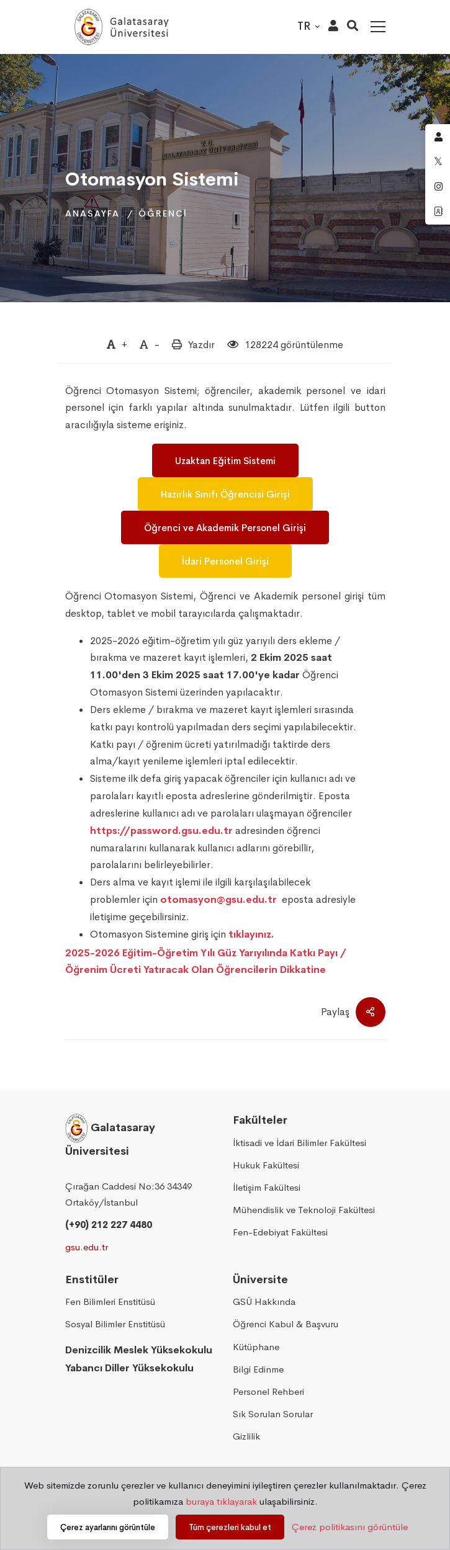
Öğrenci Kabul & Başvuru (285, 1324)
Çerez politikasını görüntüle (350, 1527)
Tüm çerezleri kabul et (230, 1527)
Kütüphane (256, 1347)
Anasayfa (92, 213)
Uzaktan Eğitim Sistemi (225, 461)
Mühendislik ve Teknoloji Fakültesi (304, 1210)
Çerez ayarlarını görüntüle (107, 1527)
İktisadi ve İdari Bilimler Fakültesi (299, 1143)
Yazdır (201, 344)
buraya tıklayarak (221, 1501)
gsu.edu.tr (86, 1247)
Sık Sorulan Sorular (273, 1414)
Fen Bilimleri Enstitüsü (110, 1301)
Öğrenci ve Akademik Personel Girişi (225, 528)
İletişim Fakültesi (266, 1187)
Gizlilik (246, 1436)
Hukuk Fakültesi (266, 1165)
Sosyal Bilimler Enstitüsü (115, 1324)
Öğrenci (162, 213)
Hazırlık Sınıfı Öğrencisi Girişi (225, 494)
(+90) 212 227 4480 (108, 1224)
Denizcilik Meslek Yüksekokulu (138, 1349)
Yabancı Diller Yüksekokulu (129, 1367)
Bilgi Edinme (258, 1369)
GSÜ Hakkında (264, 1301)
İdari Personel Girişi (225, 561)
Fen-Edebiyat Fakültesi (280, 1232)
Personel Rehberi (268, 1391)
